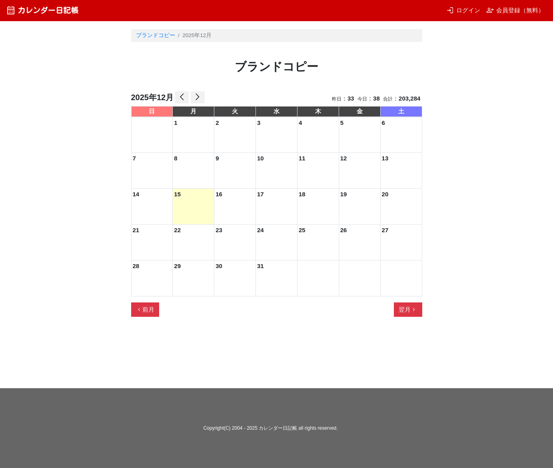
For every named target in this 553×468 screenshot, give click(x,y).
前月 (145, 310)
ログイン (463, 10)
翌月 (408, 310)
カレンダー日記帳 (42, 10)
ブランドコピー (155, 35)
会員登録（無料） (515, 10)
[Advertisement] (276, 356)
